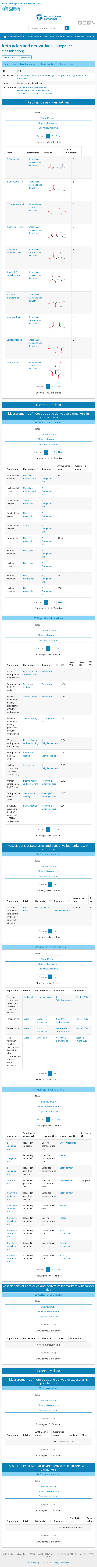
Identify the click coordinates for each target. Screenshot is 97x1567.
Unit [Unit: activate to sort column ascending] (84, 1428)
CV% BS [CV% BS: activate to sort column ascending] (81, 663)
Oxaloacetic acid (14, 340)
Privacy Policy (33, 1556)
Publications (48, 36)
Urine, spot (28, 550)
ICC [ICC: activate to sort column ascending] (62, 665)
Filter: (48, 113)
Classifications (32, 36)
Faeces (26, 525)
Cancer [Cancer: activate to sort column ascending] (65, 1332)
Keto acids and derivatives (24, 64)
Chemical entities (39, 75)
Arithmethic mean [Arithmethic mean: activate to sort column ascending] (64, 467)
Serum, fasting (30, 696)
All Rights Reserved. (60, 1556)
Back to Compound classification (16, 57)
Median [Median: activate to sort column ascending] (73, 1428)
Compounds (23, 75)
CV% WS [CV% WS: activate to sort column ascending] (71, 663)
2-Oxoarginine (13, 159)
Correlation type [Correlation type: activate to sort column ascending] (79, 899)
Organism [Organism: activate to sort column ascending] (48, 1130)
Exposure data (66, 64)
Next (58, 136)
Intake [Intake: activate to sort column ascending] (26, 901)
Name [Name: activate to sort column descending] (9, 152)
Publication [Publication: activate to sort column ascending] (82, 990)
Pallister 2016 (82, 1019)
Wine (28, 1019)
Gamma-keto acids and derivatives (33, 90)
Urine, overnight (42, 907)
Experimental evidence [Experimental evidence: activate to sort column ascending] (29, 1128)
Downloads (79, 36)
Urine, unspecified (68, 1136)
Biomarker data (15, 36)
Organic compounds (58, 75)
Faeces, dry (28, 765)
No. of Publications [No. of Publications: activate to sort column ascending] (79, 151)
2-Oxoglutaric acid (15, 204)
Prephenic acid (13, 362)
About (89, 36)
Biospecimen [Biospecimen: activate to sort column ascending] (29, 469)
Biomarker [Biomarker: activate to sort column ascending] (47, 469)
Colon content (66, 1161)
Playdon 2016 (82, 997)
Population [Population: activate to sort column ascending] (12, 469)
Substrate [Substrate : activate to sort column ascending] (86, 1128)
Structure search (64, 36)
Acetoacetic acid (14, 317)
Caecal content (67, 1174)
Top (6, 64)
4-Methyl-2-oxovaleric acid (12, 1214)
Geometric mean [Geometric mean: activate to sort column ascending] (80, 467)
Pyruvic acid (47, 671)
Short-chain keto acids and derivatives (35, 93)
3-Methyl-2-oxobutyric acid (12, 1189)
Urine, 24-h (43, 1037)
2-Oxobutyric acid (15, 181)
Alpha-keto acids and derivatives (32, 87)
